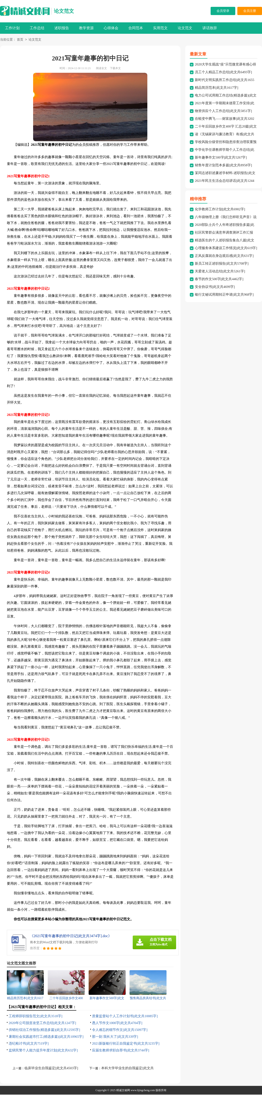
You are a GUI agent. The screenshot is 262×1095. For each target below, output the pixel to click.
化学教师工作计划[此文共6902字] (220, 209)
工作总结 (37, 28)
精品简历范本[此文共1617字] (216, 88)
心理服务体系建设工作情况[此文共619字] (226, 248)
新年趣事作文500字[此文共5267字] (221, 158)
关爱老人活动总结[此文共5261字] (220, 272)
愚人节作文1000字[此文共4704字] (117, 1023)
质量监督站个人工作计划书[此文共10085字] (125, 1016)
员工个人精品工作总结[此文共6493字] (223, 72)
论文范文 (64, 11)
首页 (20, 40)
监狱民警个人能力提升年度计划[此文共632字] (43, 1051)
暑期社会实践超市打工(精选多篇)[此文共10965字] (46, 1037)
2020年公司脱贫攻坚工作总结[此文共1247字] (42, 1023)
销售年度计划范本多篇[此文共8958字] (223, 165)
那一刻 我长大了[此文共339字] (115, 1037)
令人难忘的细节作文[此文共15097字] (120, 1030)
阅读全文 (101, 68)
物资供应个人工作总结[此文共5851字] (223, 111)
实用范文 (160, 28)
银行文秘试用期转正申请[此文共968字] (224, 295)
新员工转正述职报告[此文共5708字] (222, 264)
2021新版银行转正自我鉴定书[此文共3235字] (125, 1044)
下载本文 (115, 68)
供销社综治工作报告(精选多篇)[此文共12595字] (44, 1030)
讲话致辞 (209, 28)
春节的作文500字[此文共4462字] (219, 279)
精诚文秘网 (123, 1090)
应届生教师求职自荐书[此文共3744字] (120, 1051)
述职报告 (61, 28)
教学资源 (86, 28)
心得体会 (111, 28)
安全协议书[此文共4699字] (215, 287)
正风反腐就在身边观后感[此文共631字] (224, 256)
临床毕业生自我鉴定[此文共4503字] (51, 1068)
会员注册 (249, 11)
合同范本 (135, 28)
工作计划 (12, 28)
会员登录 (223, 11)
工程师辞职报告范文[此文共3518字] (35, 1016)
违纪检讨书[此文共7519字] (29, 1044)
